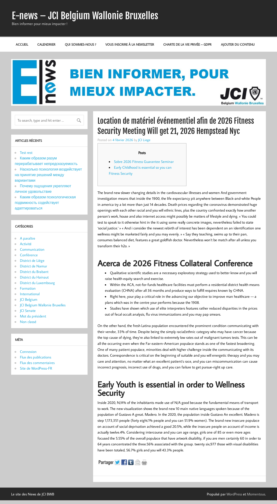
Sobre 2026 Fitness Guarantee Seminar (144, 161)
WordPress (234, 494)
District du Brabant (34, 271)
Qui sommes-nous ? (80, 44)
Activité (25, 243)
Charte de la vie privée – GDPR (187, 44)
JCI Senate (28, 310)
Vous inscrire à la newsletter (129, 44)
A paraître (27, 238)
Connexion (28, 351)
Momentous (256, 494)
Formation (28, 288)
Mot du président (33, 316)
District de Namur (33, 266)
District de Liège (32, 260)
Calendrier (46, 44)
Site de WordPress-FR (36, 368)
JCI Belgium (28, 299)
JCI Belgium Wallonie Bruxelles (43, 305)
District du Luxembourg (37, 282)
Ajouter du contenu (238, 44)
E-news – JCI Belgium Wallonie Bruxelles (85, 16)
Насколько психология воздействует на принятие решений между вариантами (48, 175)
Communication (32, 249)
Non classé (28, 321)
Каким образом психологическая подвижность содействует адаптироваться (45, 202)
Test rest (26, 152)
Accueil (22, 44)
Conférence (29, 255)
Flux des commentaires (37, 362)
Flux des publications (35, 357)
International (30, 294)
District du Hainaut (34, 277)
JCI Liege (144, 139)
